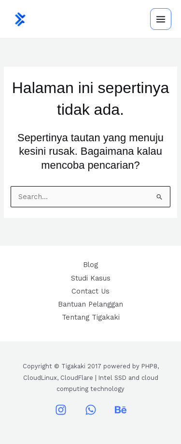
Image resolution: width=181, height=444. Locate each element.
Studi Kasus (91, 278)
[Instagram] (61, 410)
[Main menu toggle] (160, 18)
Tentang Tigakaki (91, 317)
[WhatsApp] (91, 410)
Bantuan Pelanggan (90, 304)
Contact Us (90, 291)
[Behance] (121, 410)
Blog (90, 264)
